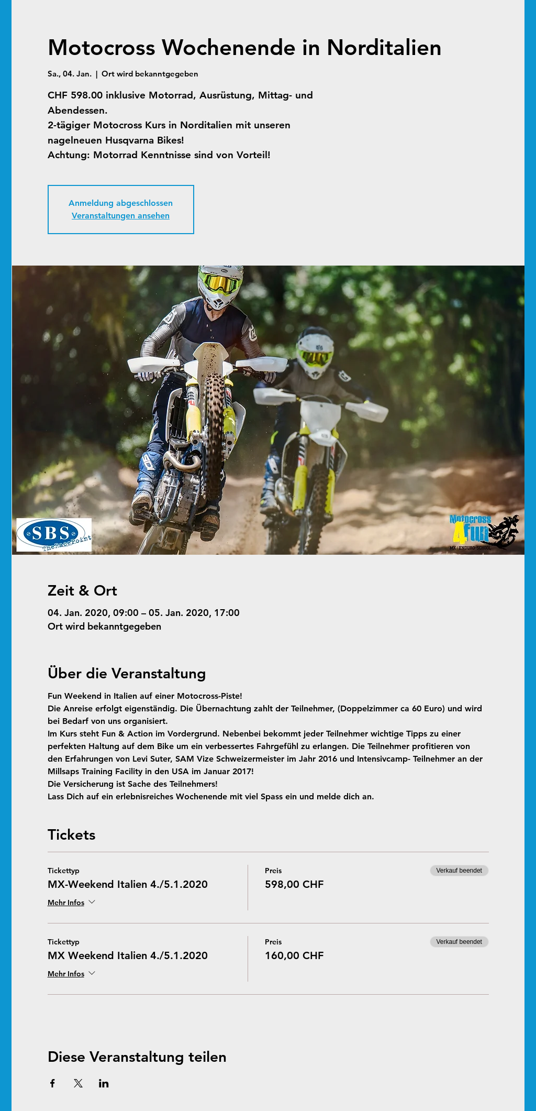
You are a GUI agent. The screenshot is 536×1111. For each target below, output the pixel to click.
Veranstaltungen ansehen (121, 216)
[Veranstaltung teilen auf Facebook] (53, 1083)
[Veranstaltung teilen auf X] (78, 1083)
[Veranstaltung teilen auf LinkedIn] (104, 1083)
